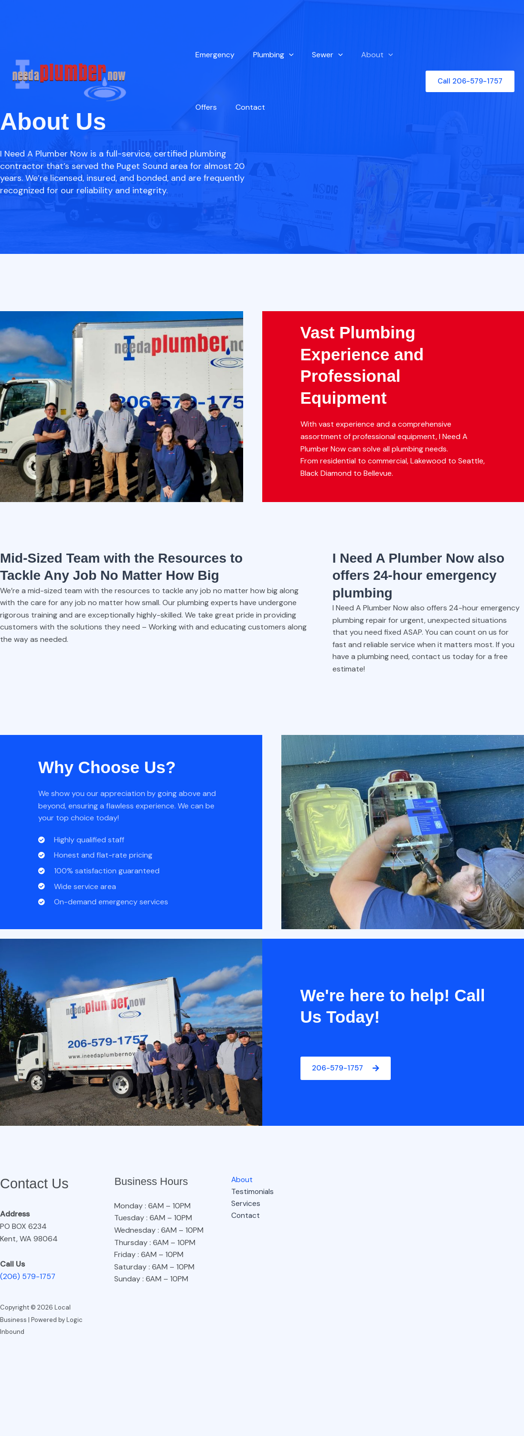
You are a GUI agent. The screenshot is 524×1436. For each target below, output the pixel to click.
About (366, 55)
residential (338, 461)
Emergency (213, 55)
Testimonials (250, 1191)
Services (243, 1204)
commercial (388, 461)
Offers (204, 107)
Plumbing (268, 55)
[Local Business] (69, 80)
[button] (284, 55)
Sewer (319, 55)
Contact (245, 107)
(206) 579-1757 (28, 1276)
